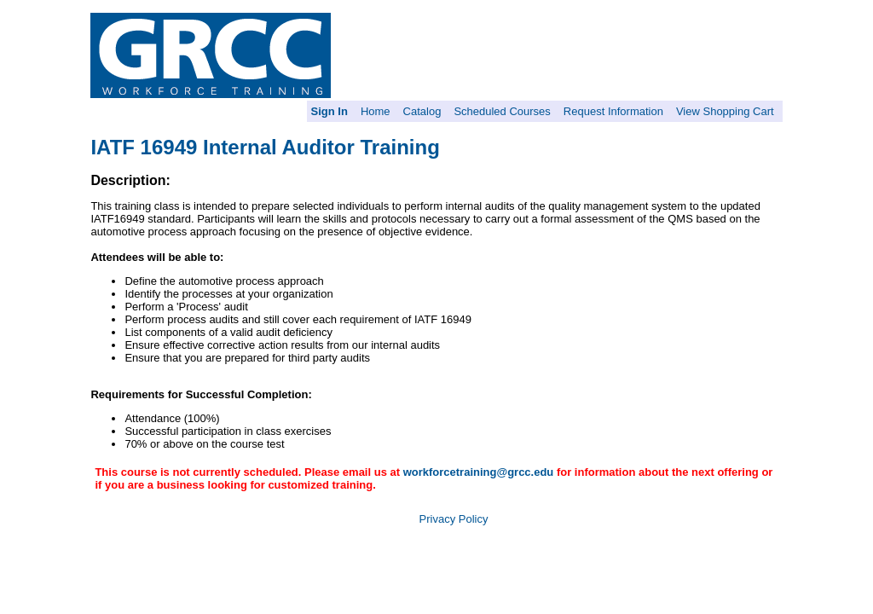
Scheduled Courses (502, 111)
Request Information (613, 111)
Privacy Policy (454, 519)
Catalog (422, 111)
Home (375, 111)
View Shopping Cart (725, 111)
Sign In (329, 111)
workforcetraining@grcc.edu (478, 472)
